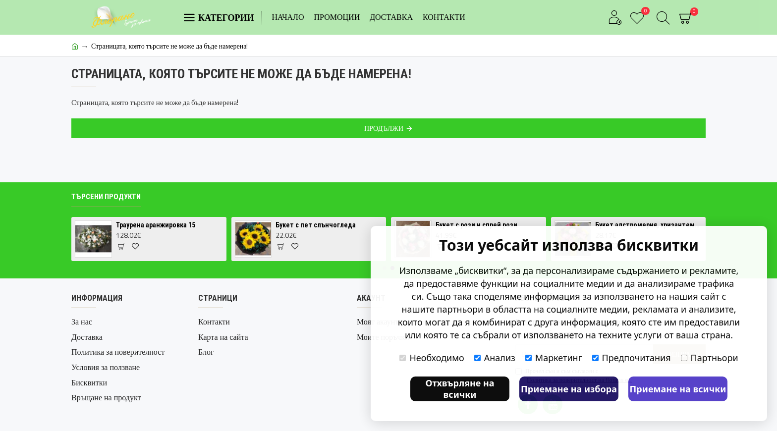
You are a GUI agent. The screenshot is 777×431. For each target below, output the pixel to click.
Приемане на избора (569, 389)
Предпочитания (631, 358)
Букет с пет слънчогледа (316, 225)
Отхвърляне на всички (459, 388)
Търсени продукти (106, 196)
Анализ (494, 358)
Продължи (383, 128)
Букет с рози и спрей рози (476, 225)
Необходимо (431, 358)
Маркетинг (553, 358)
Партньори (709, 358)
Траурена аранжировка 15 (155, 225)
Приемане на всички (678, 389)
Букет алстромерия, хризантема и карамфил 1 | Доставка (648, 225)
